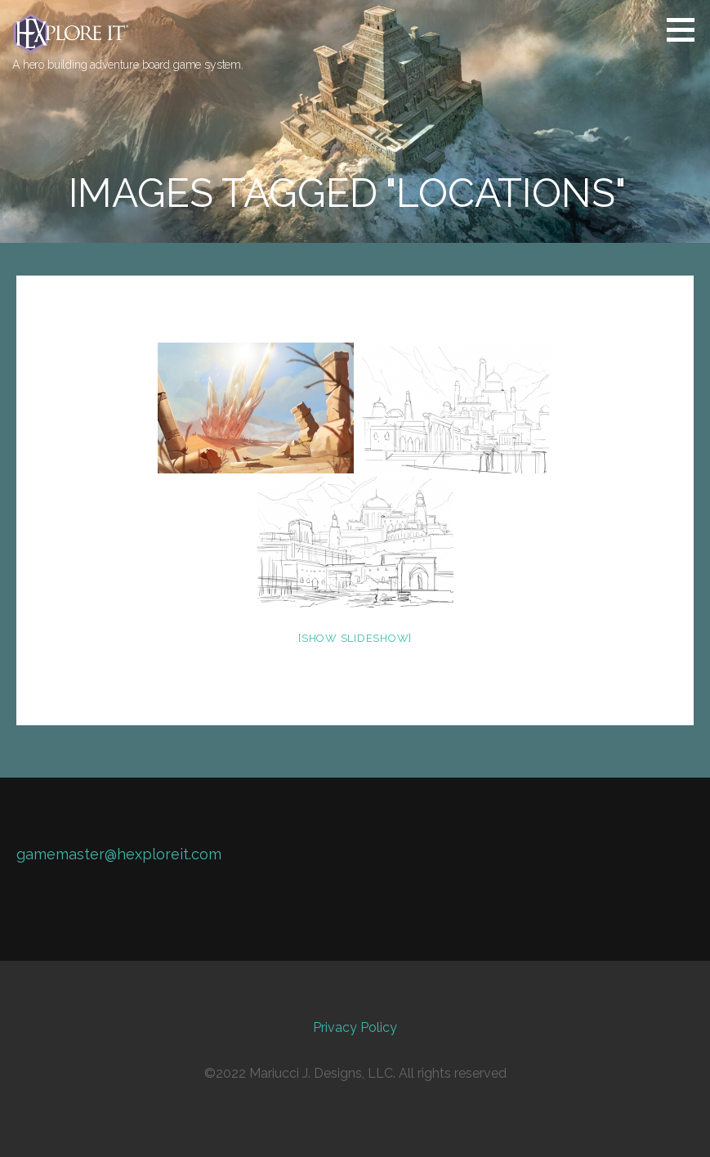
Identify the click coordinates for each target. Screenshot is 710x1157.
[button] (686, 29)
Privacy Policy (355, 1027)
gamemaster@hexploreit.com (118, 854)
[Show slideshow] (355, 638)
